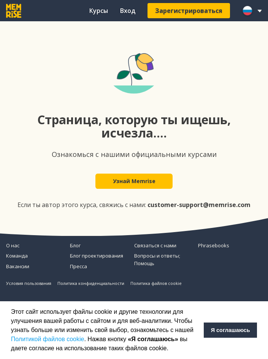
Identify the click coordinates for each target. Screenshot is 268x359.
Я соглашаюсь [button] (230, 330)
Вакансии (17, 266)
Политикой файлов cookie (47, 339)
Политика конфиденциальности (90, 283)
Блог (75, 245)
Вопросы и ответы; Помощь (157, 259)
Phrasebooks (213, 245)
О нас (12, 245)
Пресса (78, 266)
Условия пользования (28, 283)
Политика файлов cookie (156, 283)
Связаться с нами (155, 245)
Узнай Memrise (134, 181)
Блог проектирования (96, 255)
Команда (17, 255)
